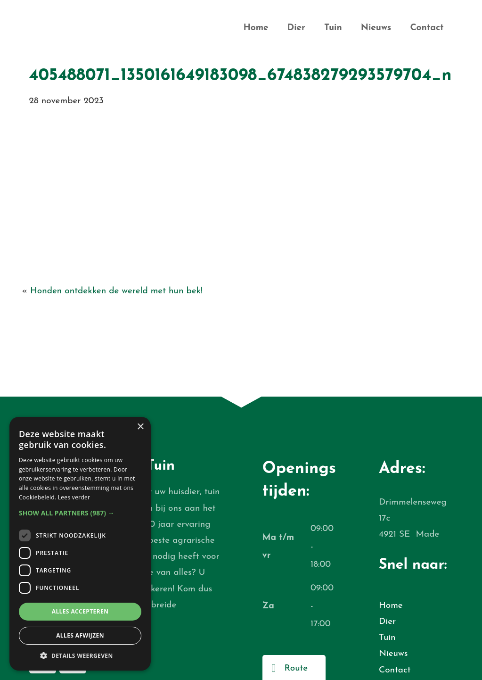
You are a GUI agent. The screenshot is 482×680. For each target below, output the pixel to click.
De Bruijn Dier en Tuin (90, 31)
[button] (80, 513)
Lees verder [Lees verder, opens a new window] (74, 497)
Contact (426, 28)
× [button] (140, 427)
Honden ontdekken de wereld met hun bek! (116, 291)
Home (255, 28)
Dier (296, 28)
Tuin (333, 28)
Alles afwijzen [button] (80, 635)
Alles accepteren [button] (80, 611)
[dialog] (80, 544)
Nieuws (376, 28)
